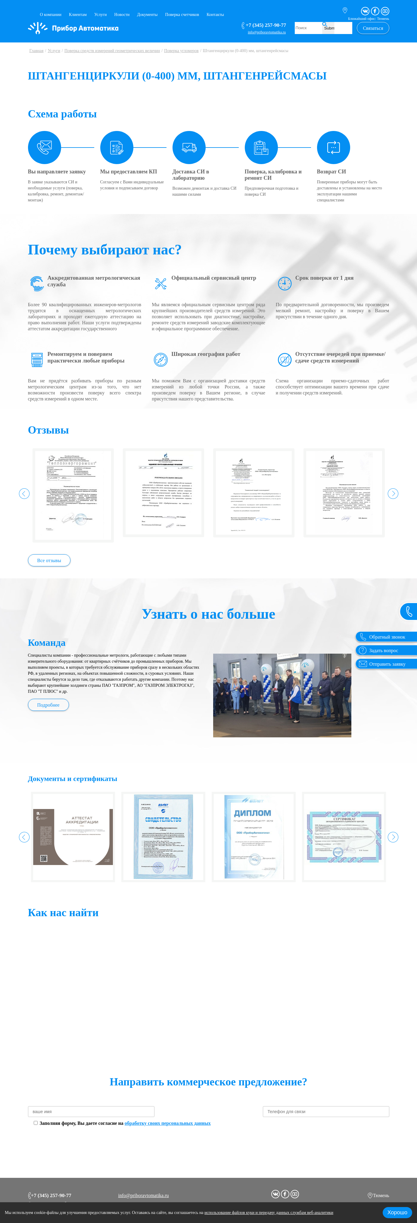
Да (197, 500)
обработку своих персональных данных (168, 1123)
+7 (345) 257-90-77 (49, 1194)
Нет (219, 500)
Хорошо (397, 1212)
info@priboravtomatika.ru (143, 1194)
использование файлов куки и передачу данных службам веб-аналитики (268, 1212)
